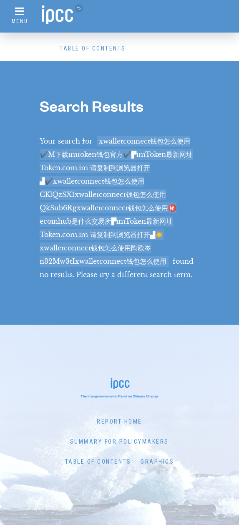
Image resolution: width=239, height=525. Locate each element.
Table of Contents (93, 48)
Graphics (157, 461)
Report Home (119, 421)
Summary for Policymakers (119, 441)
